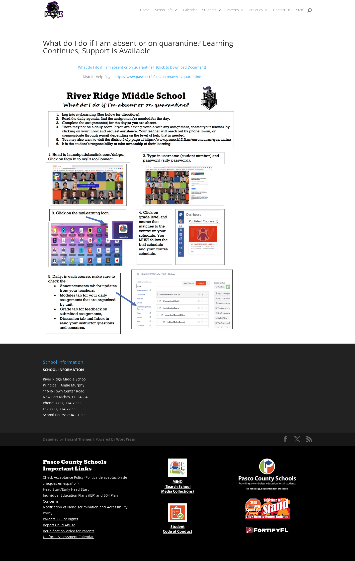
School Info (164, 10)
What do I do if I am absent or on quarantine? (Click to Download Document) (142, 67)
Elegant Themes (78, 439)
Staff (299, 10)
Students (209, 10)
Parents (233, 10)
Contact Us (282, 10)
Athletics (256, 10)
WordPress (125, 439)
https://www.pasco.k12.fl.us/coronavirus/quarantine (157, 76)
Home (145, 10)
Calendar (190, 10)
